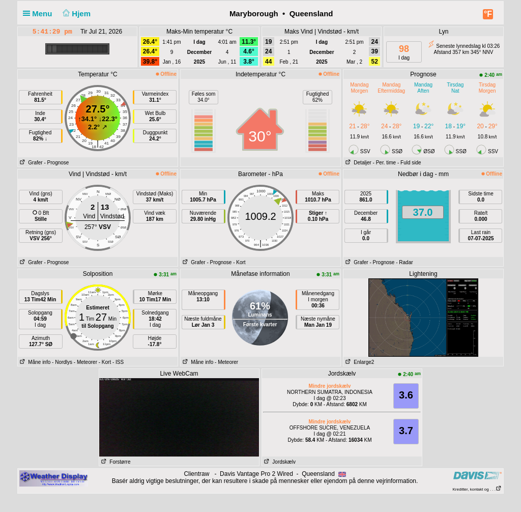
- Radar (404, 262)
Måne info (34, 362)
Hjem (75, 13)
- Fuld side (409, 162)
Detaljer (357, 162)
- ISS (118, 362)
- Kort (239, 262)
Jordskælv (279, 462)
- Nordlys (62, 362)
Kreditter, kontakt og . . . (477, 489)
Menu (39, 13)
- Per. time (384, 162)
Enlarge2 (358, 362)
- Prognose (56, 162)
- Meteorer (85, 362)
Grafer (30, 162)
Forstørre (114, 462)
